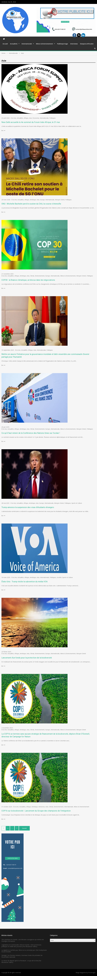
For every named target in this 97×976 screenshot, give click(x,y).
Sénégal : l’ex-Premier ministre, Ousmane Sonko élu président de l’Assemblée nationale (21, 956)
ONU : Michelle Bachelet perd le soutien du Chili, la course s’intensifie (31, 204)
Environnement (40, 276)
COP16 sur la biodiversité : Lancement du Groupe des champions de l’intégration (36, 811)
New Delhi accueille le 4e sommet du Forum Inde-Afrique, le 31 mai (30, 122)
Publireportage (62, 44)
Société (59, 577)
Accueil (5, 44)
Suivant (24, 828)
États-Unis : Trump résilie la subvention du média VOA (24, 581)
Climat (32, 276)
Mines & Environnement (44, 44)
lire (2, 130)
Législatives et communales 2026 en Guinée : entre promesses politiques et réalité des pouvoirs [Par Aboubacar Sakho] (21, 945)
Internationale (27, 44)
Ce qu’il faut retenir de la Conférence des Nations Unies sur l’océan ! (30, 433)
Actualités (13, 44)
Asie (30, 118)
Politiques (52, 118)
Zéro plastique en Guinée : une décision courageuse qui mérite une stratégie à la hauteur (22, 940)
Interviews (74, 44)
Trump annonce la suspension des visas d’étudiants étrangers (27, 507)
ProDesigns (92, 972)
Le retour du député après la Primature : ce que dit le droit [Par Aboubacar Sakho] (21, 961)
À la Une (13, 118)
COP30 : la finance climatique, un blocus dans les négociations (28, 280)
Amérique (33, 200)
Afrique (26, 118)
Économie (36, 118)
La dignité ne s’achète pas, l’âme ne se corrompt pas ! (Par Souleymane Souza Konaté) (24, 951)
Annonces (41, 807)
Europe (42, 200)
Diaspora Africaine (86, 44)
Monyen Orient (60, 200)
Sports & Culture (76, 503)
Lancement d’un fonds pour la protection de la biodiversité (26, 658)
